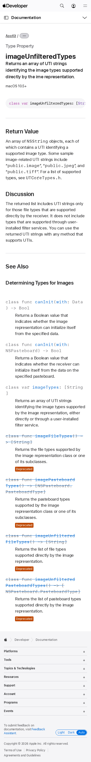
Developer (22, 640)
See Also (17, 266)
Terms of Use (13, 750)
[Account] (73, 6)
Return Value (22, 131)
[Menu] (85, 6)
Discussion (20, 194)
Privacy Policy (35, 750)
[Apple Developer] (15, 6)
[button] (62, 6)
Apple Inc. (35, 743)
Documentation (26, 17)
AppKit (11, 36)
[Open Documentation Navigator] (6, 17)
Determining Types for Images (39, 283)
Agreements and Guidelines (22, 755)
